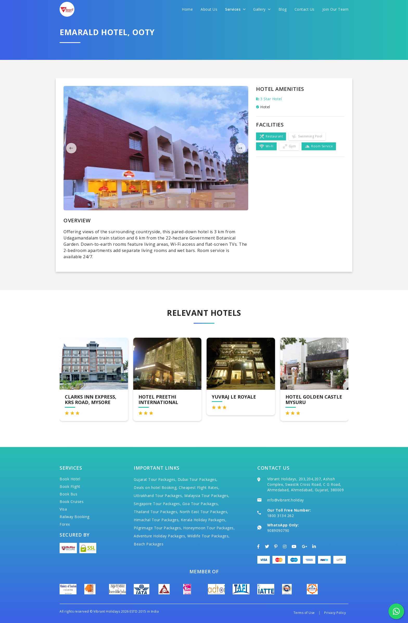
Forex (65, 524)
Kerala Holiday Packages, (203, 519)
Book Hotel (70, 478)
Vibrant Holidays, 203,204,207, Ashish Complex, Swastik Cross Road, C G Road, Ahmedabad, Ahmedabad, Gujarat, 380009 (305, 484)
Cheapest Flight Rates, (199, 487)
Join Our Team (335, 9)
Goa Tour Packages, (200, 503)
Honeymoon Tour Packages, (209, 527)
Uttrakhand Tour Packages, (158, 495)
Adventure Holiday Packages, (160, 535)
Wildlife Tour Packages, (208, 535)
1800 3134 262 (280, 515)
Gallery (262, 9)
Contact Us (305, 9)
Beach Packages (148, 544)
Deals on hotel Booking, (156, 487)
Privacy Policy (335, 613)
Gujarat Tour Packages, (155, 479)
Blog (282, 9)
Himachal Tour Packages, (157, 519)
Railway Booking (75, 516)
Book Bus (68, 494)
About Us (209, 9)
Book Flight (70, 486)
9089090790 (278, 530)
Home (187, 9)
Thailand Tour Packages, (156, 511)
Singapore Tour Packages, (157, 503)
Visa (63, 509)
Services (235, 9)
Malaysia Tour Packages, (207, 495)
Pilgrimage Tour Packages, (158, 527)
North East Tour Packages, (204, 511)
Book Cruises (72, 501)
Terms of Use (304, 613)
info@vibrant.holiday (285, 500)
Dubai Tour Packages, (198, 479)
